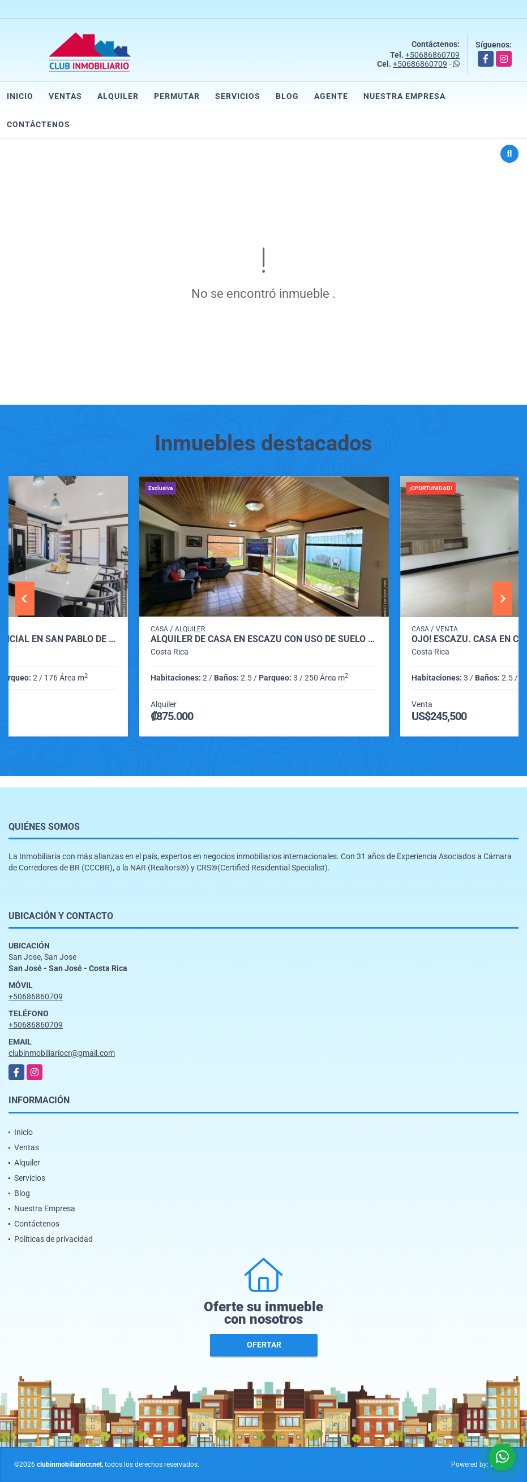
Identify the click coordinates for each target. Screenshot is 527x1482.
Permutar (177, 96)
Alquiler (118, 96)
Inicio (20, 96)
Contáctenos (38, 124)
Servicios (237, 96)
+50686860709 (432, 54)
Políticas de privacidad (53, 1238)
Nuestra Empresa (404, 96)
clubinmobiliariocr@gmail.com (61, 1053)
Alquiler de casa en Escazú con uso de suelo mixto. (264, 639)
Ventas (65, 96)
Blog (287, 96)
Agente (331, 96)
